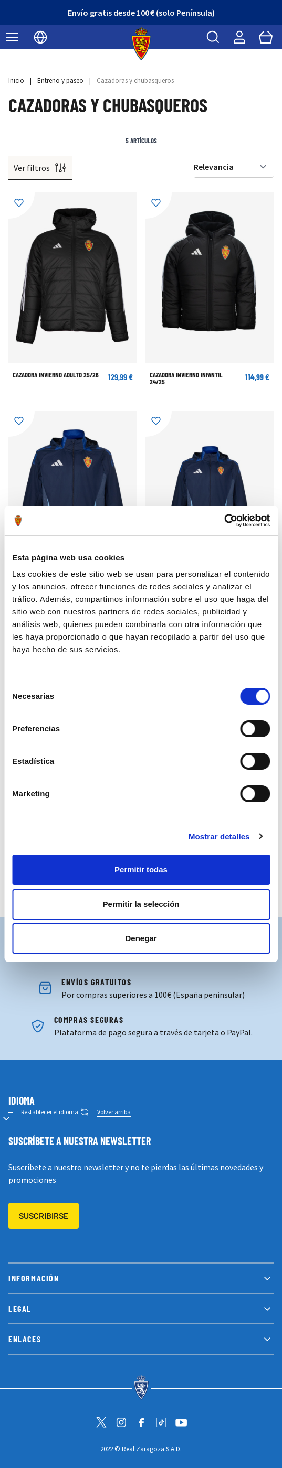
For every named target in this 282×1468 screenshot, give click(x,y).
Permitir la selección (141, 904)
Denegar (140, 938)
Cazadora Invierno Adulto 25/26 (56, 375)
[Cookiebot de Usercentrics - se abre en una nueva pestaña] (224, 520)
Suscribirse (43, 1216)
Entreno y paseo (60, 80)
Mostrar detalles (219, 836)
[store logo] (141, 43)
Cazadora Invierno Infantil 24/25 (186, 378)
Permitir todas (141, 869)
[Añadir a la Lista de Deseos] (21, 205)
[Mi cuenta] (239, 37)
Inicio (16, 80)
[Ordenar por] (234, 167)
